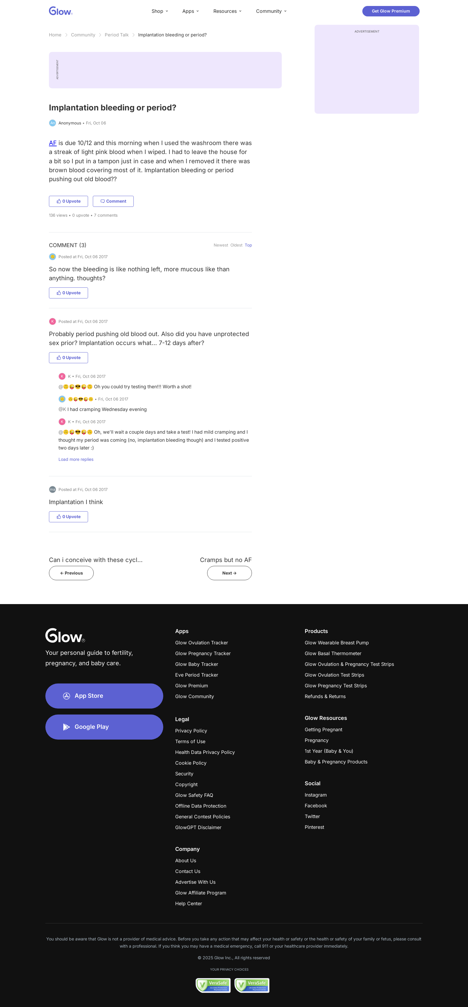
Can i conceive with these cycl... (96, 559)
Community (83, 35)
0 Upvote (68, 201)
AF (53, 143)
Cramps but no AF (226, 559)
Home (55, 35)
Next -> (229, 572)
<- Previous (71, 572)
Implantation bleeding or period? (172, 35)
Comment (113, 201)
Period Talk (117, 35)
